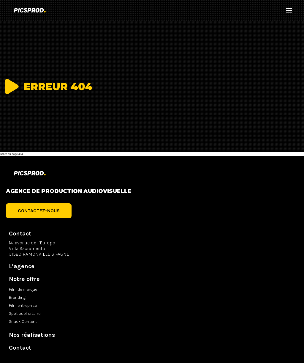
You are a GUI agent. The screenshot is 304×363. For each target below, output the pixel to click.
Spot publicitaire (24, 313)
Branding (17, 297)
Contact (20, 347)
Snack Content (23, 321)
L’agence (21, 266)
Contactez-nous (39, 210)
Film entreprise (23, 305)
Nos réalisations (32, 334)
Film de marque (23, 289)
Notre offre (24, 279)
